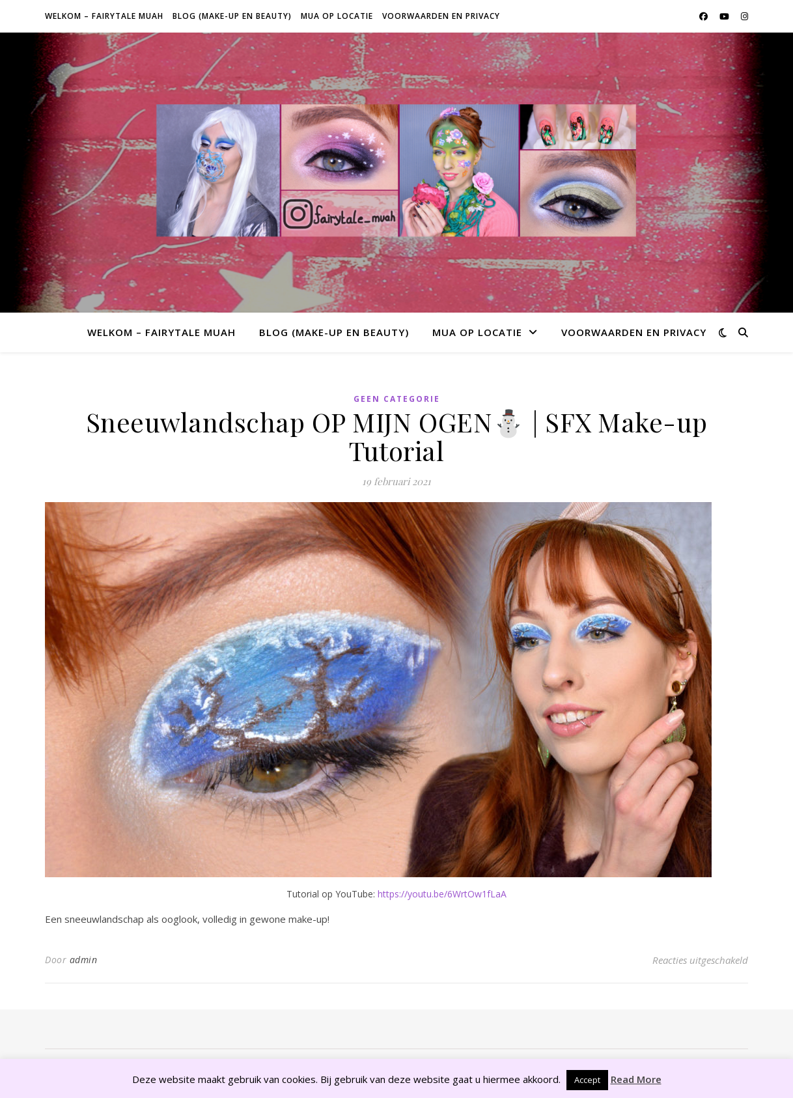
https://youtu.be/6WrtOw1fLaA (442, 894)
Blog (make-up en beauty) (232, 15)
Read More (636, 1079)
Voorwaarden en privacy (441, 15)
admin (84, 959)
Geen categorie (397, 398)
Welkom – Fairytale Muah (104, 15)
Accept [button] (587, 1080)
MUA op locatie (337, 15)
